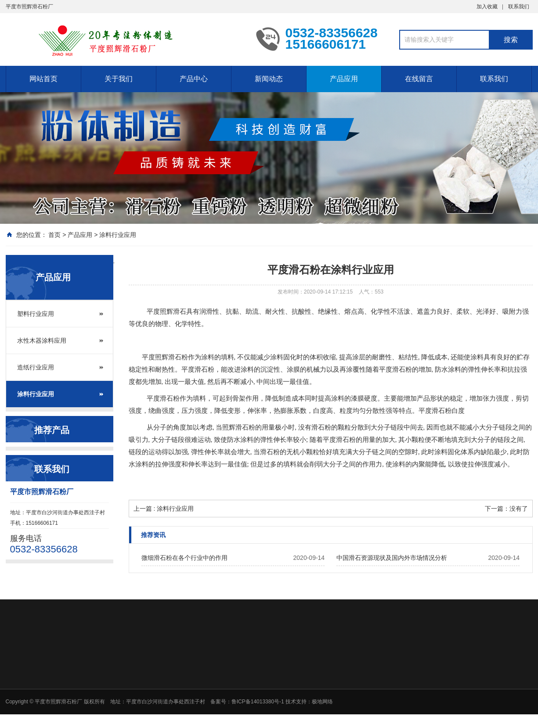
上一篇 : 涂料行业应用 (164, 508)
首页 (54, 234)
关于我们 (119, 78)
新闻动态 (269, 78)
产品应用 (344, 78)
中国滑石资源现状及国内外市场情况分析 (391, 557)
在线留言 (419, 78)
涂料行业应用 (117, 234)
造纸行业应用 (35, 367)
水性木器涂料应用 (41, 340)
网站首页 (43, 78)
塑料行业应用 (35, 313)
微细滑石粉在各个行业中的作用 (184, 557)
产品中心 (194, 78)
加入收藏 (487, 7)
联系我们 (518, 7)
